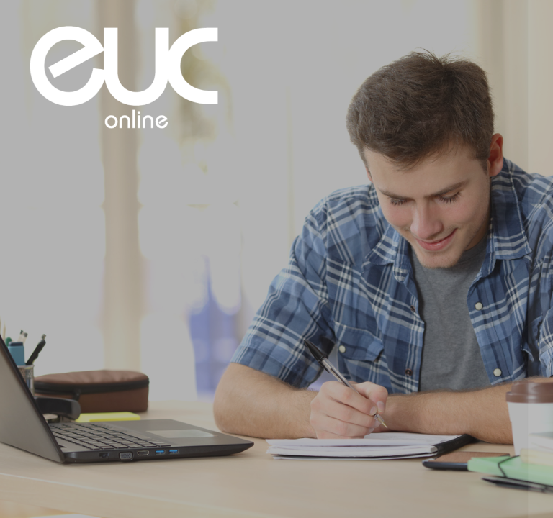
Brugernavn (302, 200)
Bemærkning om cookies (401, 452)
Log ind (401, 365)
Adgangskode (307, 266)
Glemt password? (498, 329)
